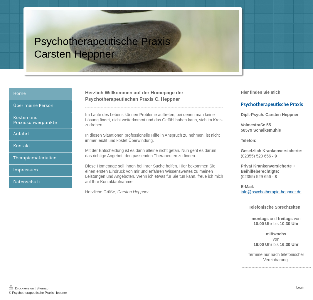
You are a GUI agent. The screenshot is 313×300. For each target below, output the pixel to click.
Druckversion (22, 288)
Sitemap (42, 288)
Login (300, 287)
